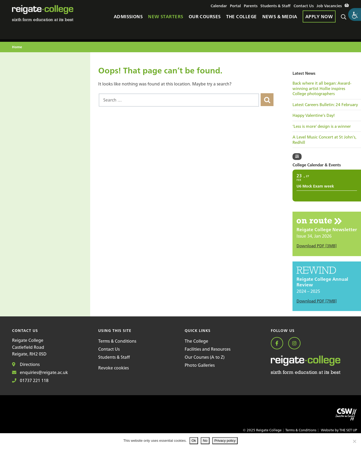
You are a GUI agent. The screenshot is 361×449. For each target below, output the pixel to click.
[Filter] (297, 156)
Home (17, 47)
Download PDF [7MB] (317, 301)
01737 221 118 (30, 380)
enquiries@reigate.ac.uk (40, 372)
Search (345, 19)
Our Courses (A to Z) (205, 357)
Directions (26, 364)
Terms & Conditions (117, 341)
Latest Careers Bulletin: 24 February (325, 104)
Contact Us (109, 349)
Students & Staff (114, 357)
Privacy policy (224, 441)
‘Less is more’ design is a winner (321, 126)
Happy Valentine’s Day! (313, 115)
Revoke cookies (113, 368)
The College (196, 341)
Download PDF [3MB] (317, 245)
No (205, 441)
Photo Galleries (200, 365)
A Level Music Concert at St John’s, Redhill (324, 139)
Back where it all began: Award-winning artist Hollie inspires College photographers (321, 88)
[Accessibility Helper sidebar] (354, 14)
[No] (354, 441)
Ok (194, 441)
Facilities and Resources (207, 349)
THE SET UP (348, 430)
